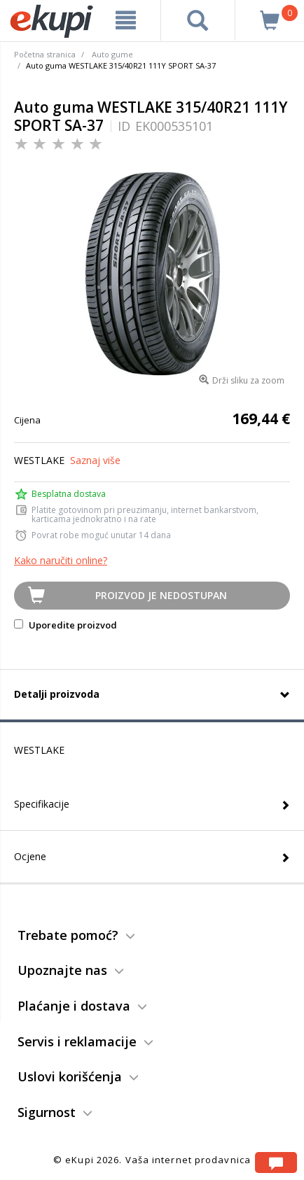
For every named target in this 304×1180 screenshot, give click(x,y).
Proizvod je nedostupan (161, 595)
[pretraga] (198, 20)
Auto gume (112, 54)
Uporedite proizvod (65, 625)
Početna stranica (45, 54)
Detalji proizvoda (56, 694)
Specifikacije (41, 803)
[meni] (125, 20)
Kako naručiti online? (60, 560)
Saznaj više (95, 460)
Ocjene (30, 856)
